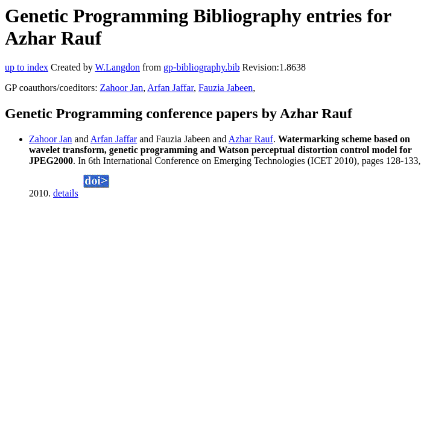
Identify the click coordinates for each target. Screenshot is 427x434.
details (65, 193)
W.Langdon (117, 67)
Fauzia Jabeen (225, 88)
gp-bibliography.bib (201, 67)
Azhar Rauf (251, 139)
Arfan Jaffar (170, 88)
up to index (26, 67)
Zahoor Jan (122, 88)
